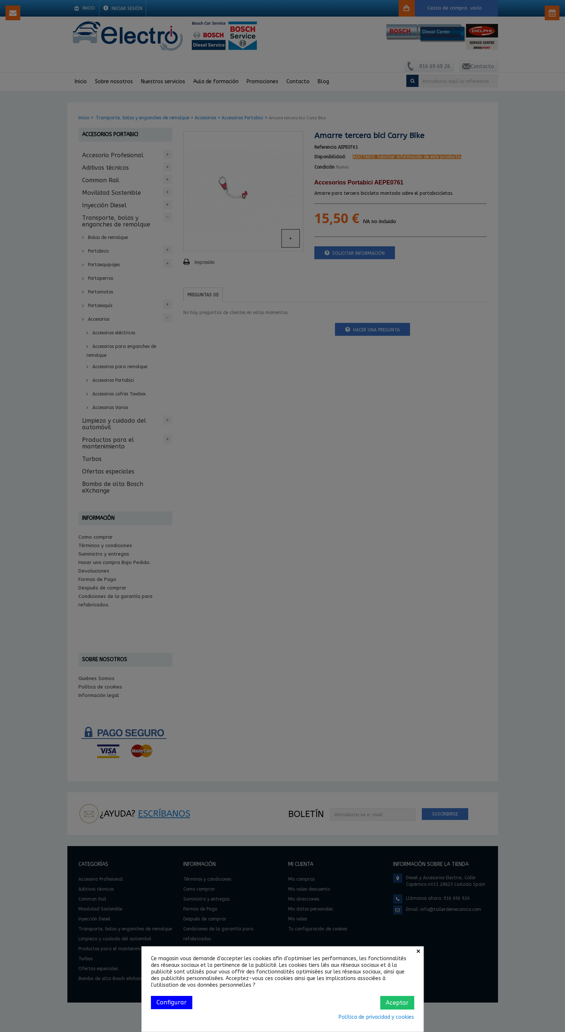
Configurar (171, 1002)
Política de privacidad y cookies (376, 1017)
